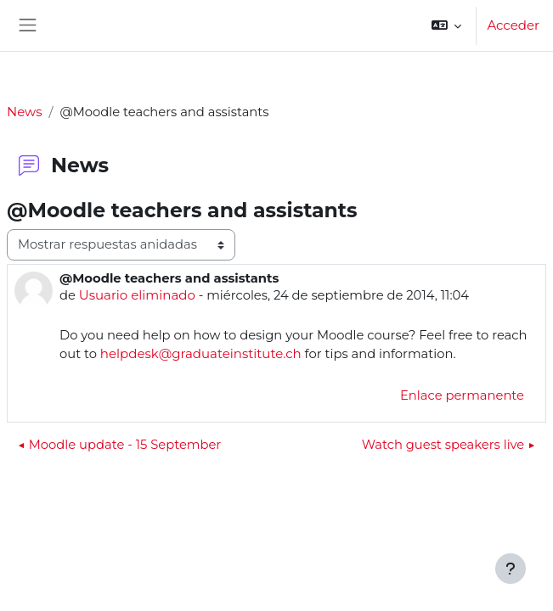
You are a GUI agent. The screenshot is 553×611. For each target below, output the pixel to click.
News (24, 112)
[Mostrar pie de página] (510, 568)
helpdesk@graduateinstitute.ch (201, 353)
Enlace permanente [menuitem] (462, 395)
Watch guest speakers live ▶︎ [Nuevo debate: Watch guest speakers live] (448, 444)
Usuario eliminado (137, 295)
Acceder (513, 25)
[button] (446, 25)
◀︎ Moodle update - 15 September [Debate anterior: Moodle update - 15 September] (119, 444)
